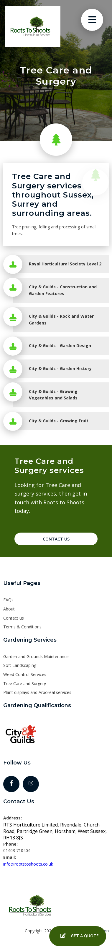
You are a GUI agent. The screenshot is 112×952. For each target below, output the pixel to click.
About (9, 609)
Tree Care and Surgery (24, 683)
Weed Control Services (24, 674)
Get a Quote (78, 936)
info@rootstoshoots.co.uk (28, 864)
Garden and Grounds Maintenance (36, 656)
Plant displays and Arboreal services (37, 692)
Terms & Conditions (22, 627)
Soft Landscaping (19, 665)
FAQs (8, 600)
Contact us (13, 618)
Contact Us (56, 539)
